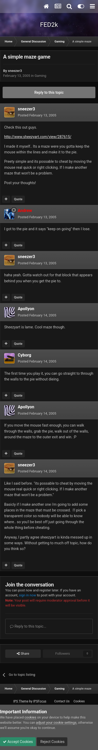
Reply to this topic (49, 92)
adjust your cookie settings (56, 722)
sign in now (27, 595)
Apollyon (26, 308)
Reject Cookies (52, 742)
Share (23, 654)
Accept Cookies (18, 742)
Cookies (79, 701)
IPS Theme (20, 701)
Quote (18, 199)
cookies (30, 717)
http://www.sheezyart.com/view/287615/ (37, 137)
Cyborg (24, 355)
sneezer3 (15, 71)
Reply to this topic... (28, 626)
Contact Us (62, 701)
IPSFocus (39, 701)
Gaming (40, 76)
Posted (37, 115)
